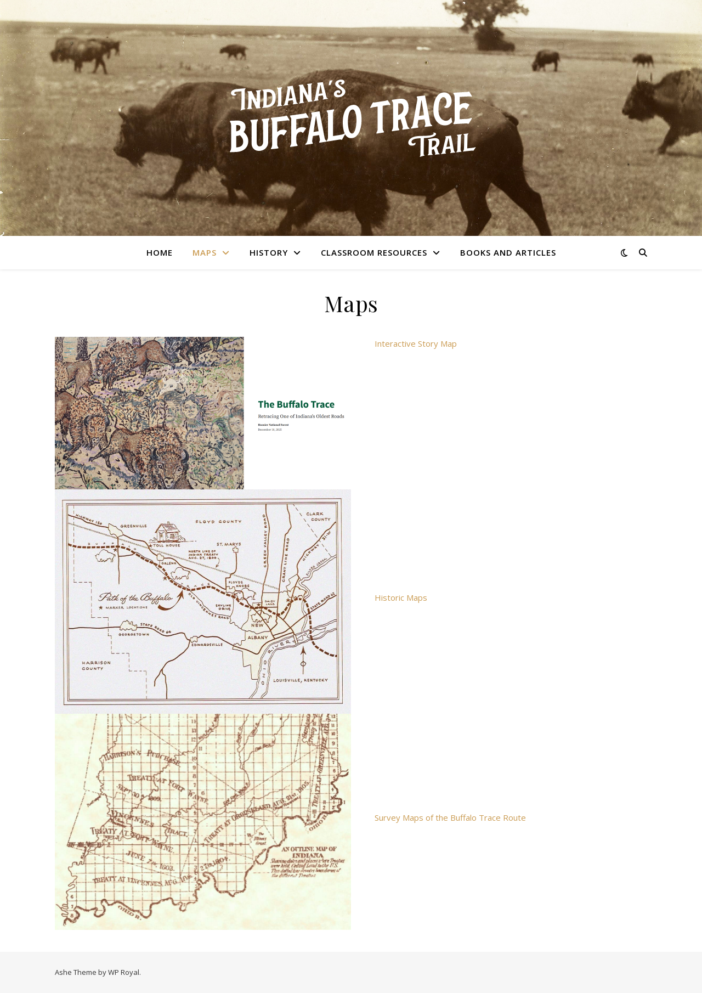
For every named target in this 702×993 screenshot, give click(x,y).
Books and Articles (508, 252)
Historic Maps (401, 597)
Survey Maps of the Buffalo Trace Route (450, 817)
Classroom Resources (374, 252)
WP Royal (123, 972)
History (269, 252)
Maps (205, 252)
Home (159, 252)
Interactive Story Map (416, 343)
